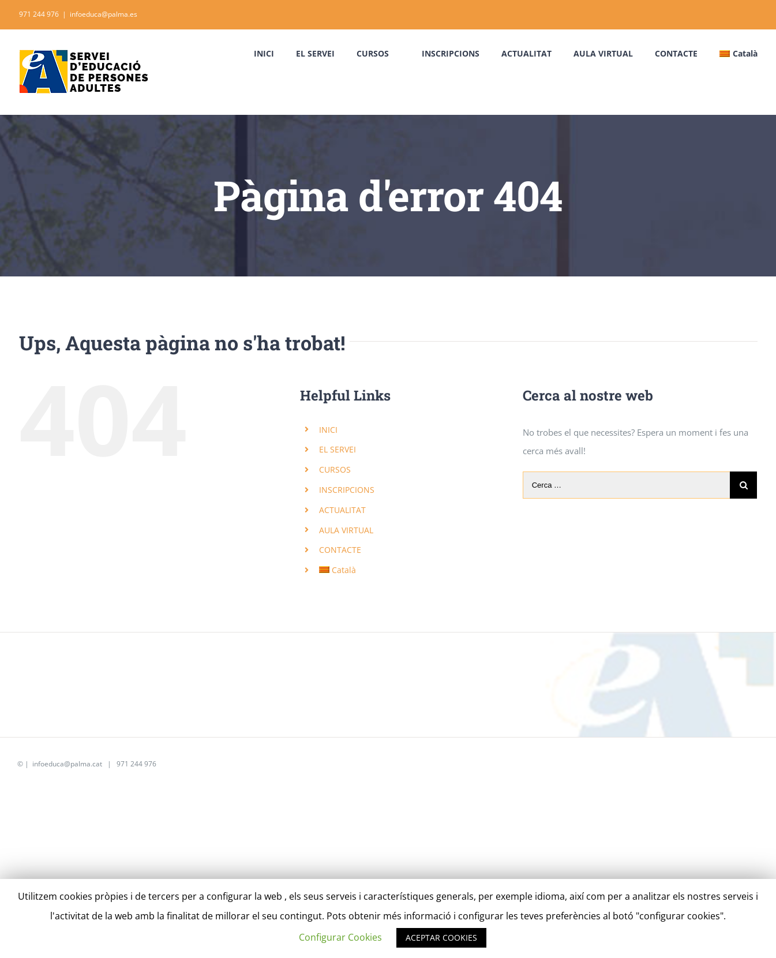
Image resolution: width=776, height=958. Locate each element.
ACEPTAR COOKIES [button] (441, 937)
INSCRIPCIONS (346, 489)
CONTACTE (340, 549)
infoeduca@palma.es (103, 14)
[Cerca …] (626, 485)
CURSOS (335, 469)
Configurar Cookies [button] (340, 937)
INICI (328, 429)
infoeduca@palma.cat (66, 764)
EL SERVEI (337, 449)
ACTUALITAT (342, 509)
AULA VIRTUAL (346, 530)
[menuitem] (275, 53)
